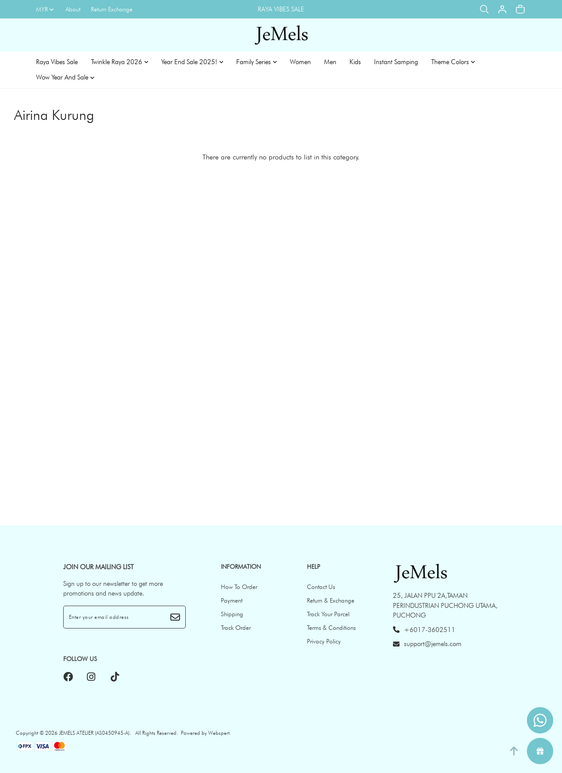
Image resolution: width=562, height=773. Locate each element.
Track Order (236, 627)
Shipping (232, 614)
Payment (231, 600)
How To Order (239, 586)
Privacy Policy (324, 641)
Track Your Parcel (328, 614)
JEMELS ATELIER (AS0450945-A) (94, 733)
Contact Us (321, 586)
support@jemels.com (427, 644)
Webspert (219, 733)
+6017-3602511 (424, 630)
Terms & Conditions (331, 627)
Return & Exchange (330, 600)
